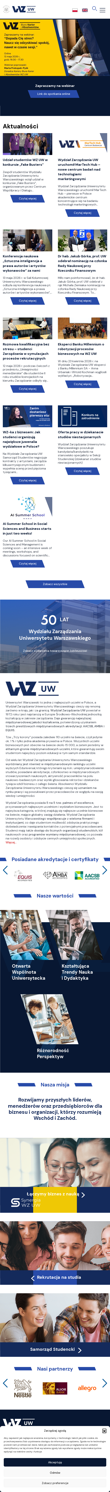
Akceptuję (55, 1462)
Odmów (55, 1473)
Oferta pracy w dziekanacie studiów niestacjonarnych (80, 434)
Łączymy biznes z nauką (53, 1194)
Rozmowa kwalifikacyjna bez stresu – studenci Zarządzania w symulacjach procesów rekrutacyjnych (26, 351)
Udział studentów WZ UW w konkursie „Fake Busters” (25, 162)
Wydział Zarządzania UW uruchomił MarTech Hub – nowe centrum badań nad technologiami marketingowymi (79, 169)
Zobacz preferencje (55, 1483)
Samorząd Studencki (56, 1349)
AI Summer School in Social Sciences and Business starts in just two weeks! (27, 528)
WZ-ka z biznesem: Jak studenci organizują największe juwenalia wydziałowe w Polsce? (21, 439)
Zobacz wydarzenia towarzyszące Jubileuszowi (55, 651)
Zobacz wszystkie (55, 584)
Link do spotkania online (53, 94)
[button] (104, 1431)
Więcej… (11, 842)
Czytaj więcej (27, 198)
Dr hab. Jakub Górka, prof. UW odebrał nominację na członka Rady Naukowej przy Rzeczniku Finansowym (82, 263)
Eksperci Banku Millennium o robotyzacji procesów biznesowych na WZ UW (81, 349)
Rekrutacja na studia (55, 1277)
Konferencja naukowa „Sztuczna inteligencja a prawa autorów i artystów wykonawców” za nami (24, 263)
